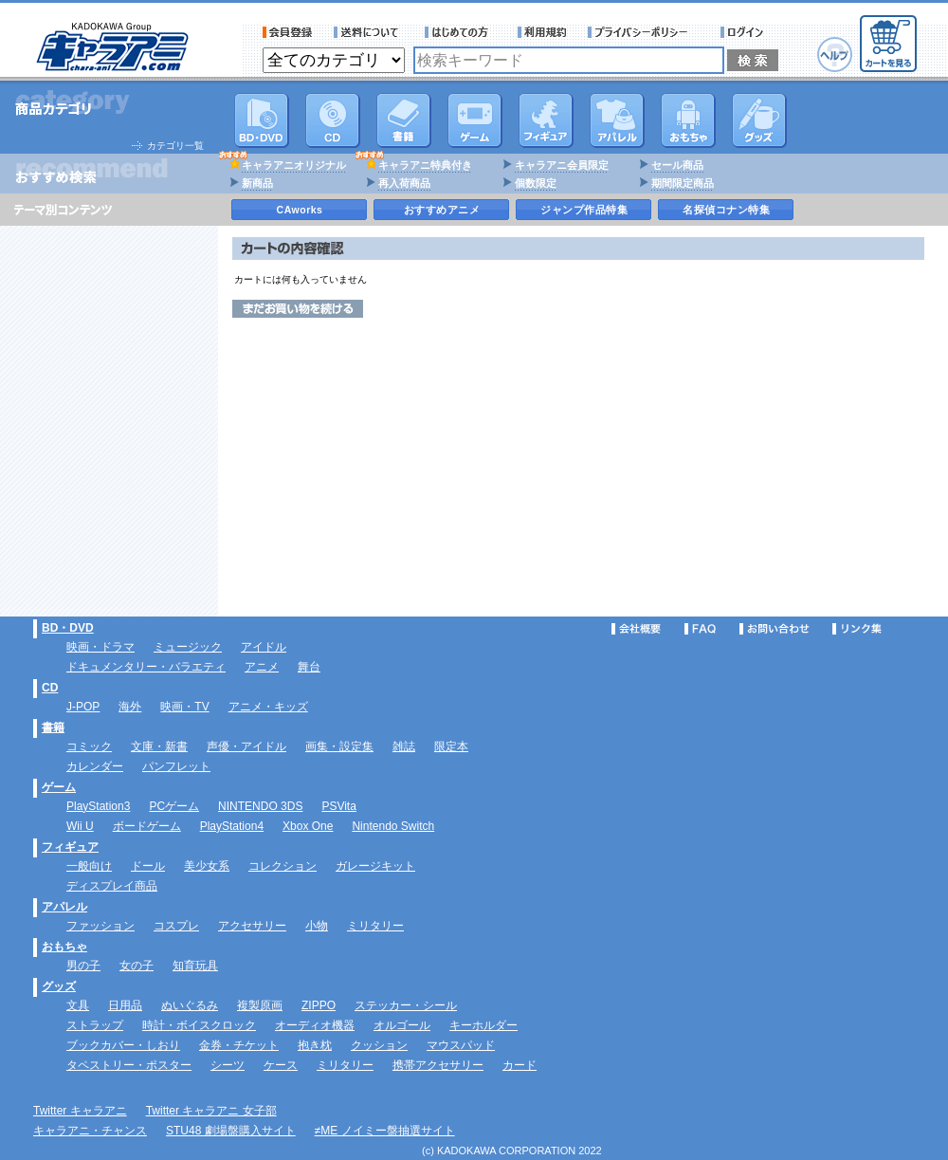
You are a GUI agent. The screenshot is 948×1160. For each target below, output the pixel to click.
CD (332, 120)
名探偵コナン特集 (726, 209)
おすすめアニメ (442, 209)
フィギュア (546, 120)
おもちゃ (688, 120)
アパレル (617, 120)
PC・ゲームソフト (474, 120)
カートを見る (888, 43)
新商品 (257, 183)
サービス (461, 32)
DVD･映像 (261, 120)
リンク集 (857, 629)
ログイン (744, 32)
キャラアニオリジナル (294, 165)
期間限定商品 (682, 183)
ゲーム (59, 787)
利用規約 (542, 32)
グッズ (759, 120)
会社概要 (636, 629)
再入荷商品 (404, 183)
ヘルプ (834, 54)
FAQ (700, 629)
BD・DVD (68, 628)
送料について (369, 32)
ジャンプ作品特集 (584, 209)
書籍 (403, 120)
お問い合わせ (774, 629)
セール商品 (677, 165)
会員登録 (288, 32)
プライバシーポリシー (644, 32)
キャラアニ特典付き (425, 165)
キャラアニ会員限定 (562, 165)
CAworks (300, 209)
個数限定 (535, 183)
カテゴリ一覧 (175, 145)
